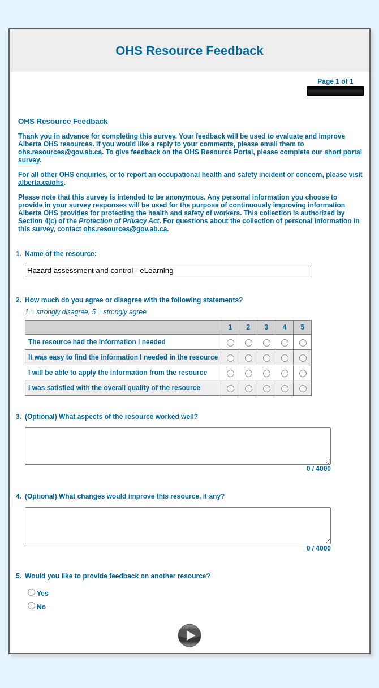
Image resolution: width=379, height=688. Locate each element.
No (37, 613)
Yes (39, 599)
